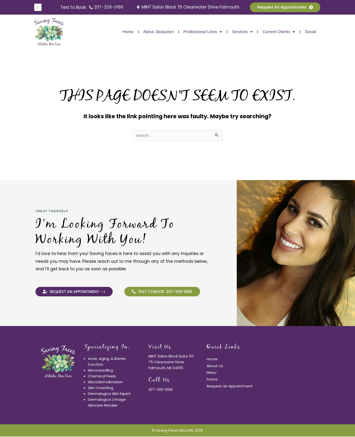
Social (310, 31)
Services (242, 31)
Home (127, 31)
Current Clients (278, 31)
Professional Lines (202, 31)
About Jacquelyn (158, 31)
